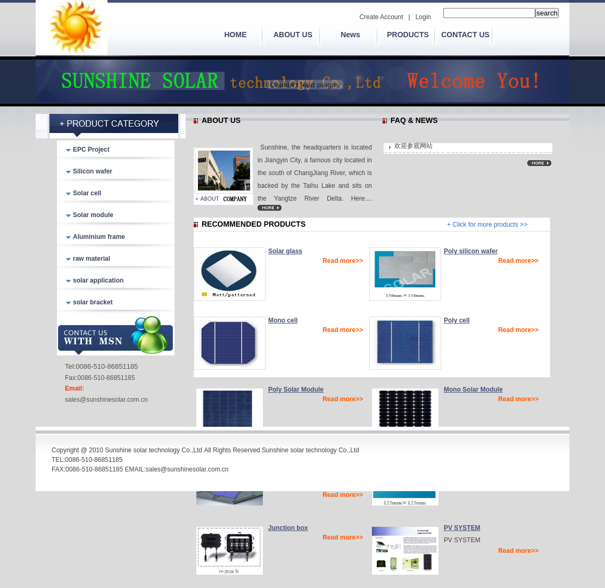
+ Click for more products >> (487, 224)
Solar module (93, 215)
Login (423, 17)
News (350, 34)
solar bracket (93, 302)
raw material (91, 258)
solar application (98, 280)
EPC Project (91, 149)
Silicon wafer (92, 171)
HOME (236, 34)
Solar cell (87, 193)
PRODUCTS (408, 34)
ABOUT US (293, 34)
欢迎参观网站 (413, 146)
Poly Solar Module (296, 389)
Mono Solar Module (473, 389)
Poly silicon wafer (471, 251)
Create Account (381, 17)
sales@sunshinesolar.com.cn (187, 469)
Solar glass (285, 251)
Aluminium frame (99, 237)
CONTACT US (465, 34)
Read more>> (342, 260)
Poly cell (457, 320)
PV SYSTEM (462, 528)
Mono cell (282, 320)
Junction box (288, 528)
